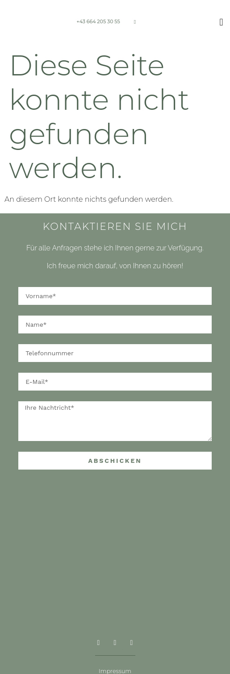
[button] (221, 22)
